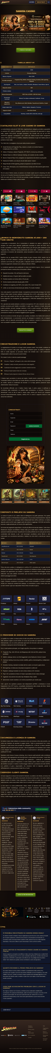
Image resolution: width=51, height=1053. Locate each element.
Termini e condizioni (30, 1026)
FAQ (44, 1026)
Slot (45, 191)
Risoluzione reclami (45, 1036)
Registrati (41, 2)
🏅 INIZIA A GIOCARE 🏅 (25, 50)
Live (20, 191)
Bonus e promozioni (45, 1032)
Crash (33, 191)
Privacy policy (31, 1029)
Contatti (29, 1037)
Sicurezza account (45, 1039)
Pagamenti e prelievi (45, 1029)
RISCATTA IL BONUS (25, 330)
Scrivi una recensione (42, 809)
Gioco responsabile (31, 1032)
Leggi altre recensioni (25, 894)
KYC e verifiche (31, 1035)
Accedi (31, 2)
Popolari (7, 191)
